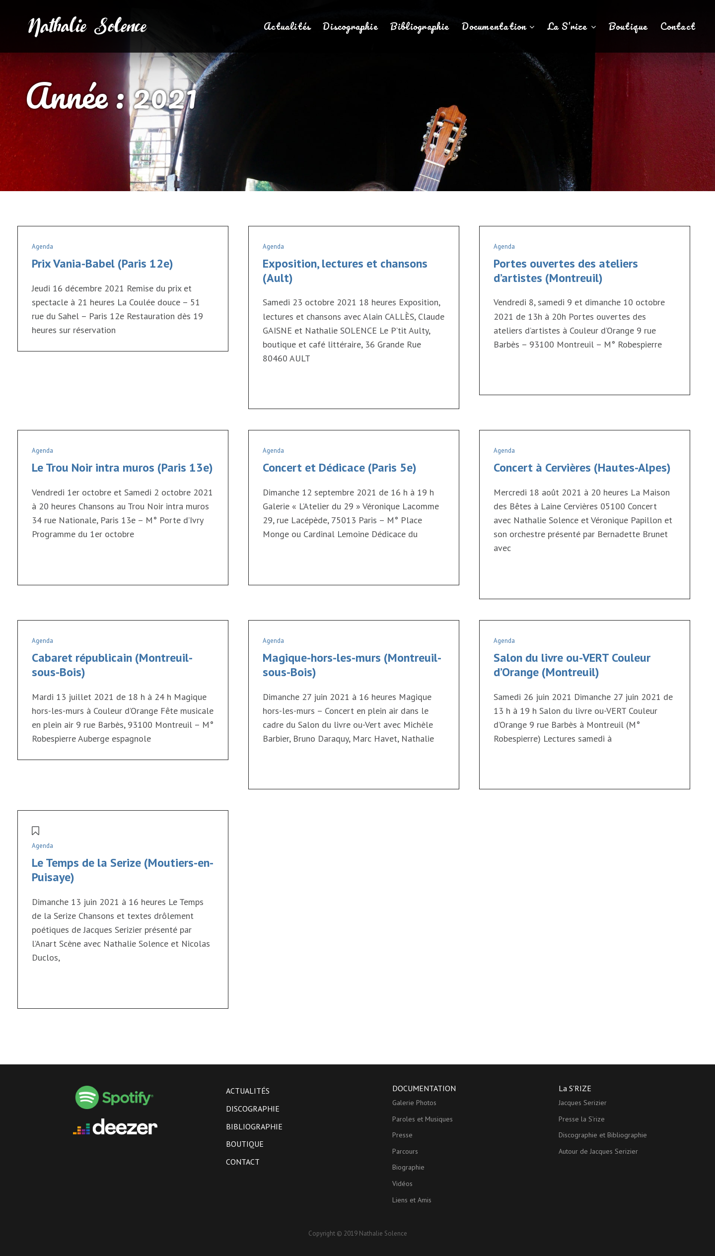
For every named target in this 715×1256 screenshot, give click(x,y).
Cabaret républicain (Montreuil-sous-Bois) (112, 665)
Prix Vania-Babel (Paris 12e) (102, 263)
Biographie (408, 1167)
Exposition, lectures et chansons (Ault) (345, 270)
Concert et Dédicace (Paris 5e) (340, 467)
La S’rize (567, 26)
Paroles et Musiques (422, 1119)
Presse (402, 1134)
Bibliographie (419, 26)
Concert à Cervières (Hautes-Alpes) (582, 467)
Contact (678, 26)
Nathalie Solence (383, 1233)
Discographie (350, 26)
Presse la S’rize (582, 1119)
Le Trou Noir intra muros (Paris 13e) (122, 467)
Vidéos (402, 1183)
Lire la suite (282, 388)
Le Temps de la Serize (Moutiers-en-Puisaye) (123, 870)
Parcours (405, 1151)
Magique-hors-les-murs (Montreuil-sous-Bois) (352, 665)
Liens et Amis (411, 1199)
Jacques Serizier (583, 1102)
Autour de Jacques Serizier (598, 1151)
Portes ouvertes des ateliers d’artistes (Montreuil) (566, 270)
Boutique (628, 26)
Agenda (42, 246)
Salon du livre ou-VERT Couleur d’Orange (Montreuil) (572, 665)
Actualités (287, 26)
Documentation (494, 26)
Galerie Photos (414, 1102)
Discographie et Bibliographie (603, 1134)
